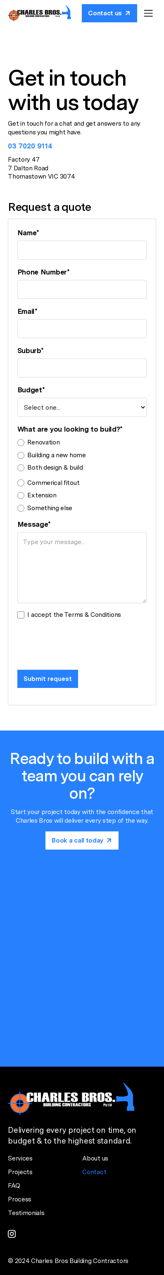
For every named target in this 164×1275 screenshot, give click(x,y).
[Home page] (39, 13)
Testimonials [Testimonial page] (26, 1213)
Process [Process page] (19, 1199)
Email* (27, 311)
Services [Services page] (20, 1158)
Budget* (31, 390)
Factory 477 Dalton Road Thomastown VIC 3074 (41, 167)
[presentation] (80, 642)
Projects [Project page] (20, 1172)
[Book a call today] (109, 13)
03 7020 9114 (30, 146)
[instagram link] (12, 1234)
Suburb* (30, 350)
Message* (34, 524)
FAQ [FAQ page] (14, 1185)
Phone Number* (43, 272)
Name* (28, 233)
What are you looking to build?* (70, 429)
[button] (148, 13)
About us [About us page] (95, 1158)
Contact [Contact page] (94, 1172)
